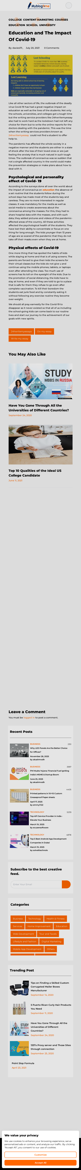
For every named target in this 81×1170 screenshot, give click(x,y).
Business (18, 918)
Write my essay (19, 338)
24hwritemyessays (21, 331)
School (32, 25)
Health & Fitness (56, 918)
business (35, 744)
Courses (61, 19)
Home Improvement (39, 926)
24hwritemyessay (19, 135)
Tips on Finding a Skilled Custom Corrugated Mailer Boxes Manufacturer (50, 986)
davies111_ (16, 47)
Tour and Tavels (48, 933)
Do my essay (44, 331)
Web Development (23, 933)
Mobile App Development (27, 949)
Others (51, 949)
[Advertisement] (41, 599)
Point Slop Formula (23, 1063)
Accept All (40, 1162)
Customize (40, 1154)
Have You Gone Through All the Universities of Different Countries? (49, 1027)
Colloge (15, 19)
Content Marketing (38, 19)
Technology (34, 918)
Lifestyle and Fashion (24, 941)
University (47, 25)
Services (17, 926)
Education (17, 25)
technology (37, 812)
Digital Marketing (51, 941)
